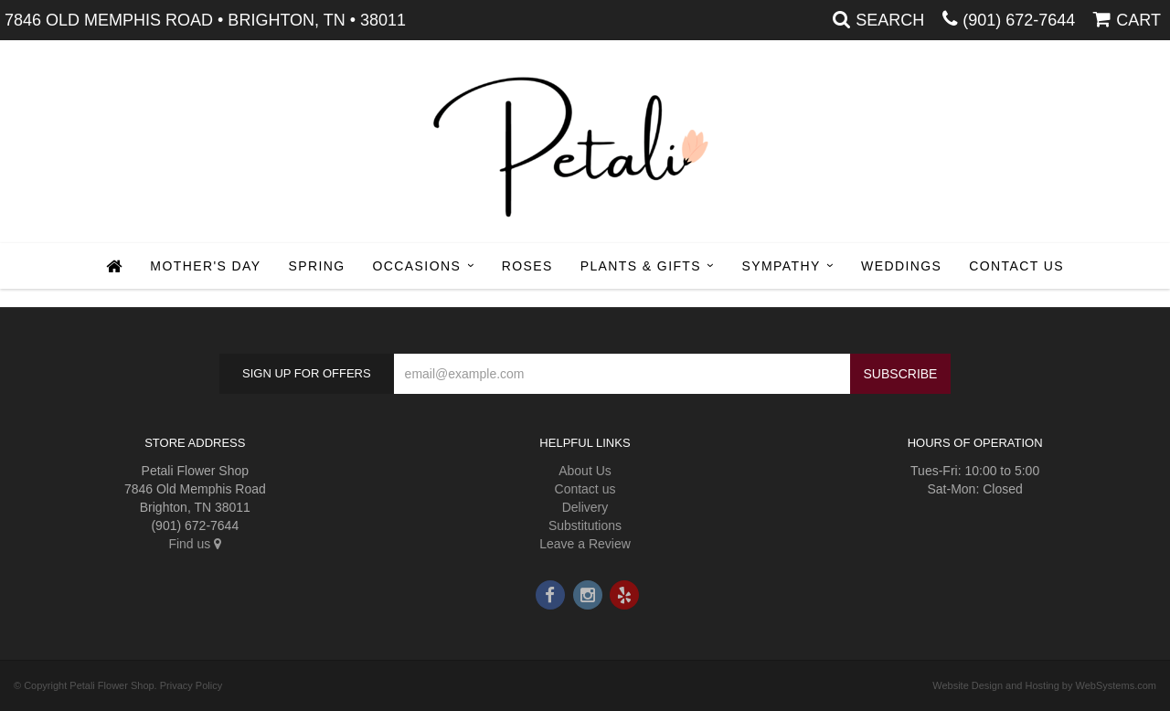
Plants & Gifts (640, 266)
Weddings (901, 266)
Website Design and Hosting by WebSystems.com (1044, 685)
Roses (527, 266)
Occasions (417, 266)
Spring (316, 266)
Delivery (585, 507)
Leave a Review (585, 543)
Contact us (585, 489)
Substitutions (585, 525)
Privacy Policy (191, 685)
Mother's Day (205, 266)
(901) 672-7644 (1019, 20)
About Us (585, 470)
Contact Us (1016, 266)
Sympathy (781, 266)
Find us (194, 543)
